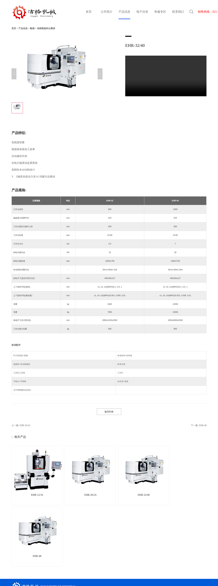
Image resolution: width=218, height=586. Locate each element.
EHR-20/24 (83, 494)
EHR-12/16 (35, 494)
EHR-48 (181, 494)
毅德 (32, 28)
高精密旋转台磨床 (46, 28)
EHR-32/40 (132, 494)
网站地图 (124, 576)
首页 (89, 11)
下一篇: (198, 425)
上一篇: (21, 425)
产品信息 (23, 28)
